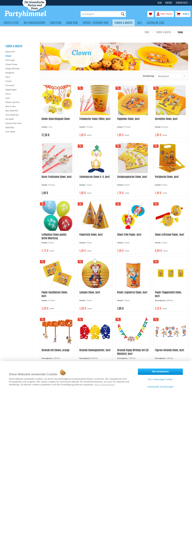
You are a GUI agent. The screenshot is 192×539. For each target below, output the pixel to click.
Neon (7, 77)
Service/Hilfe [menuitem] (182, 2)
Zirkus (8, 93)
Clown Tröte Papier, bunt (129, 234)
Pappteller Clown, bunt (128, 119)
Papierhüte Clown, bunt (91, 234)
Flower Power (11, 64)
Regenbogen (11, 89)
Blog (160, 3)
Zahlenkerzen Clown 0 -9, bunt (94, 177)
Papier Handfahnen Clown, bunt (55, 294)
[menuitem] (103, 14)
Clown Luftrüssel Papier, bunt (169, 234)
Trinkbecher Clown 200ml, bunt (94, 119)
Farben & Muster (13, 46)
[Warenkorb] (182, 14)
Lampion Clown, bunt (89, 292)
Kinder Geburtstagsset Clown (56, 119)
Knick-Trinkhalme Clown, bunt (57, 177)
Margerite (9, 72)
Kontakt (168, 3)
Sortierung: (148, 75)
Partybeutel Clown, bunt (167, 177)
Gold (7, 98)
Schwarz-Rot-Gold (13, 123)
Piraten (8, 81)
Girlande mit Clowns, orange (55, 350)
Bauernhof (10, 51)
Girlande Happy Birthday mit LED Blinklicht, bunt (132, 352)
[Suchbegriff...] (103, 14)
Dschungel (10, 60)
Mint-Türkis (10, 106)
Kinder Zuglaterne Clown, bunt (132, 292)
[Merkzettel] (150, 14)
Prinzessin (9, 85)
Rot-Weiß (9, 119)
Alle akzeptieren (160, 371)
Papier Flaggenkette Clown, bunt (168, 294)
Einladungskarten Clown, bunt (132, 177)
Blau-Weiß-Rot (11, 110)
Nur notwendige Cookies (160, 379)
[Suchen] (123, 14)
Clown (8, 55)
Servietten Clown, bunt (166, 119)
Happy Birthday (12, 68)
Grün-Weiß (10, 131)
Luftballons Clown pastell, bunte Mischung (54, 236)
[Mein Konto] (164, 14)
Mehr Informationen (104, 384)
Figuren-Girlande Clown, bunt (169, 350)
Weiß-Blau (9, 127)
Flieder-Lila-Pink (12, 102)
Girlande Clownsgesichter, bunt (94, 350)
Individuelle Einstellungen (160, 386)
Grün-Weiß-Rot (12, 114)
